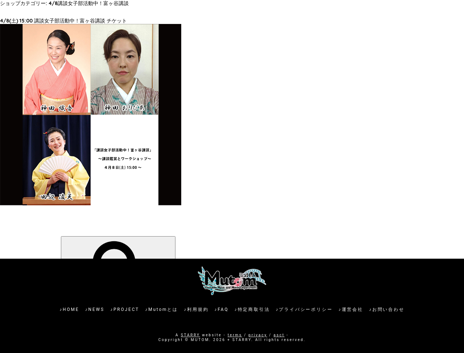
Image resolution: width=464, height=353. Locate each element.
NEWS (96, 309)
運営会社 (352, 309)
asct (279, 335)
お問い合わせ (388, 309)
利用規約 (197, 309)
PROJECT (126, 309)
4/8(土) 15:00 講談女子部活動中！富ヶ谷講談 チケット (63, 20)
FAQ (223, 309)
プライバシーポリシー (305, 309)
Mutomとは (163, 309)
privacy (258, 335)
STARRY (190, 335)
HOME (71, 309)
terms (235, 335)
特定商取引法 (254, 309)
